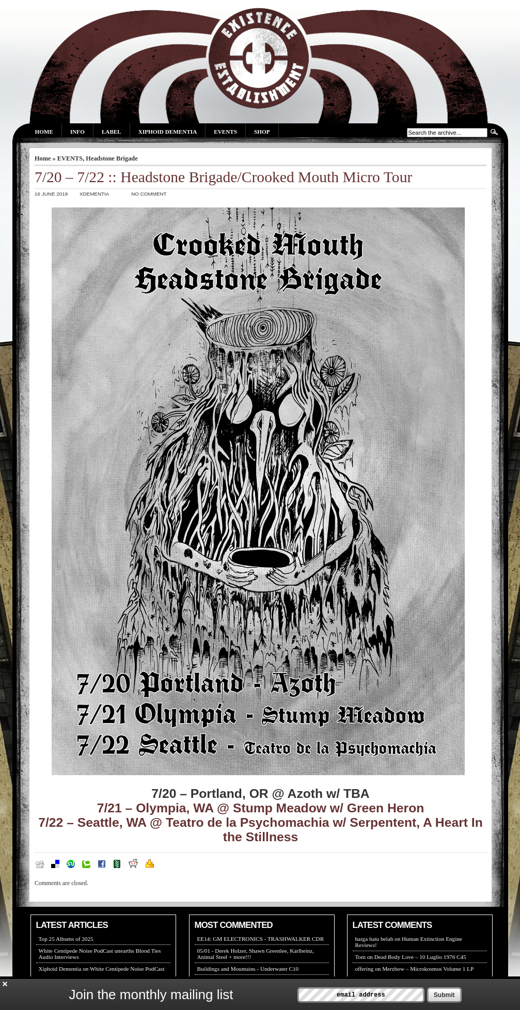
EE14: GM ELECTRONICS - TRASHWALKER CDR (260, 939)
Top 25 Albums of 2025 (66, 939)
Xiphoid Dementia (167, 132)
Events (225, 132)
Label (111, 132)
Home (44, 132)
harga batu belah (374, 939)
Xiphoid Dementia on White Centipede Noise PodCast (102, 969)
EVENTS (70, 158)
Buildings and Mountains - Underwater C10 (248, 969)
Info (77, 132)
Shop (262, 132)
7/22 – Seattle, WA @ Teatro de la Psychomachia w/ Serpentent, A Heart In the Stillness (260, 829)
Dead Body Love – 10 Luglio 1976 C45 (420, 957)
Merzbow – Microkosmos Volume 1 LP (428, 969)
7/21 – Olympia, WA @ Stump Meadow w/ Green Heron (260, 808)
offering (364, 969)
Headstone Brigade (111, 158)
